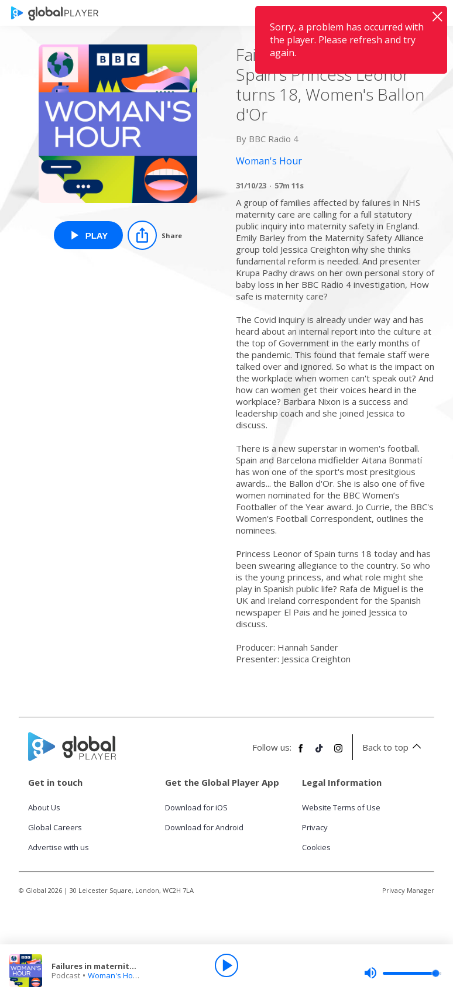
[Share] (155, 235)
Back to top (393, 747)
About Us (44, 807)
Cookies (316, 847)
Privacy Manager (408, 890)
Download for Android (204, 827)
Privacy (315, 827)
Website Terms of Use (341, 807)
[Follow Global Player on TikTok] (319, 753)
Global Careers (55, 827)
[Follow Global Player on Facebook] (301, 753)
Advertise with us (58, 847)
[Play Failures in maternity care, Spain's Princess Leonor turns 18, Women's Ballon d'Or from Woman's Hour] (88, 235)
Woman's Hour (114, 975)
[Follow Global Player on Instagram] (338, 753)
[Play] (226, 965)
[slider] (402, 973)
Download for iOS (196, 807)
